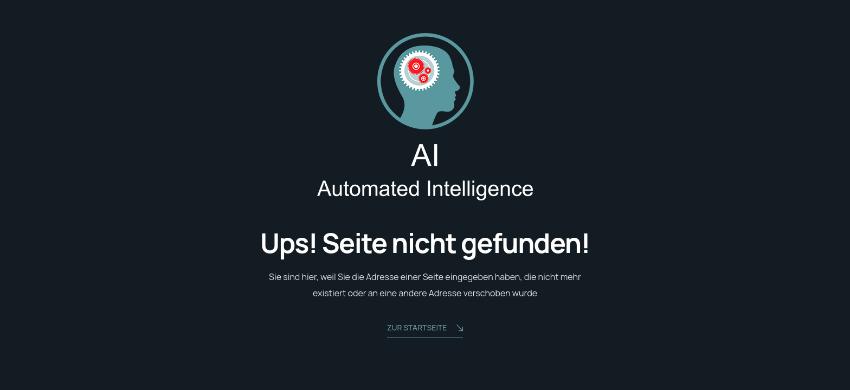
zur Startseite (425, 328)
